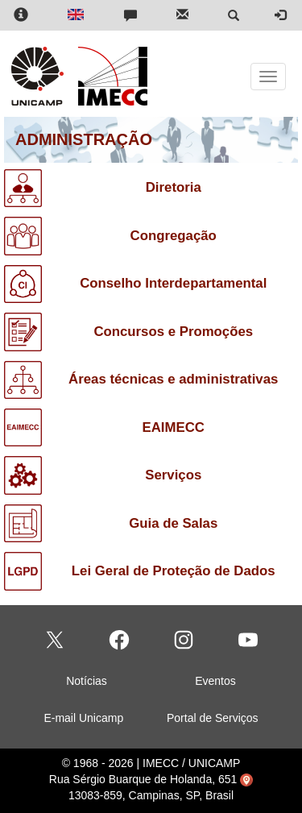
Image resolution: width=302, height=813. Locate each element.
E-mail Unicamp (83, 717)
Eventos (215, 680)
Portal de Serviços (213, 717)
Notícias (86, 680)
